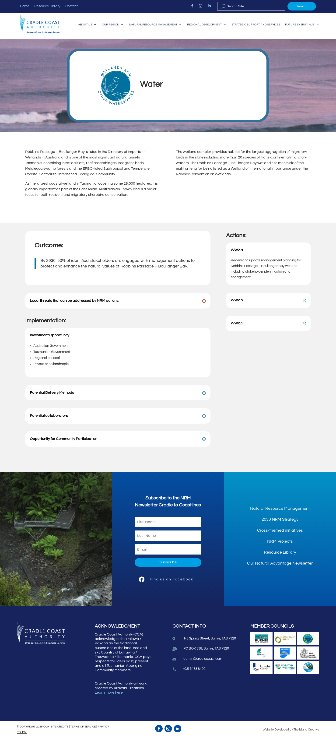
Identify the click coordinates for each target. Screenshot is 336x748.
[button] (168, 572)
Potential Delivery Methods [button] (52, 402)
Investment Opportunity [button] (49, 344)
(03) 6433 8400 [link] (194, 678)
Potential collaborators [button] (49, 425)
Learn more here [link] (109, 702)
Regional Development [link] (238, 21)
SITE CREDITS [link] (60, 736)
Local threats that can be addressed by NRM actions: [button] (74, 310)
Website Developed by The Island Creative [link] (291, 739)
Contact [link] (71, 6)
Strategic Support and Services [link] (293, 21)
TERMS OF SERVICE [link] (83, 736)
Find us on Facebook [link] (171, 588)
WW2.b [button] (237, 309)
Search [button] (302, 6)
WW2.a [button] (237, 259)
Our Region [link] (138, 21)
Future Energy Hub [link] (299, 39)
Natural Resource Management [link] (183, 21)
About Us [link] (111, 21)
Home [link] (24, 6)
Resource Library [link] (47, 6)
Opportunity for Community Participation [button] (63, 448)
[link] (192, 6)
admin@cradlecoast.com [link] (202, 668)
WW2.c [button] (237, 333)
